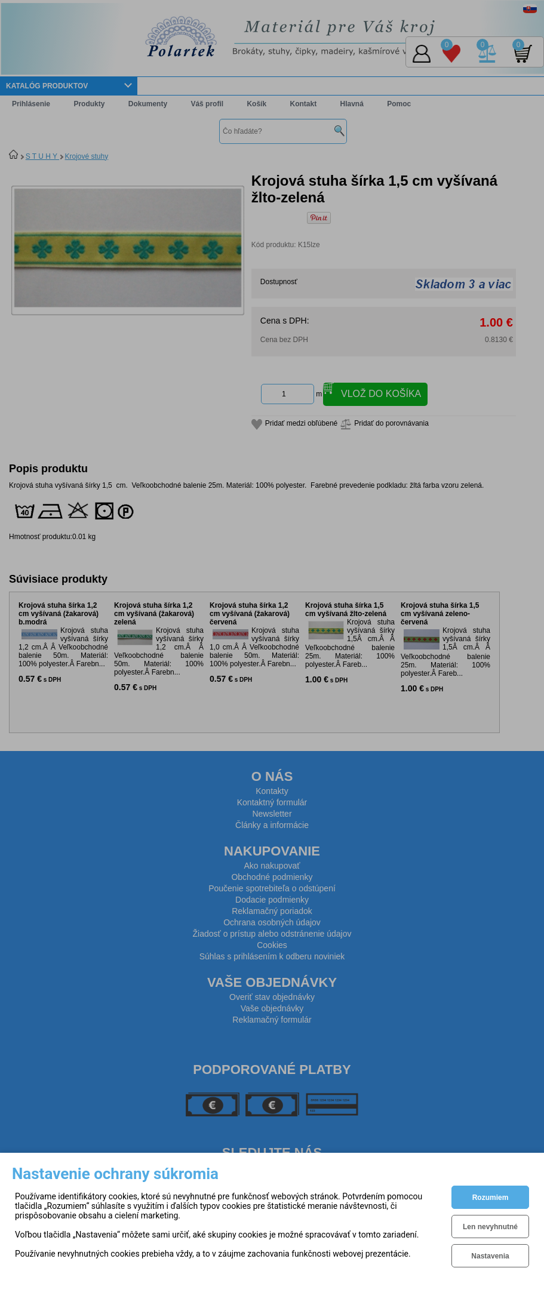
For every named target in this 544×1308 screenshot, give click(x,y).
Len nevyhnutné (490, 1227)
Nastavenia (490, 1256)
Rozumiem (490, 1197)
